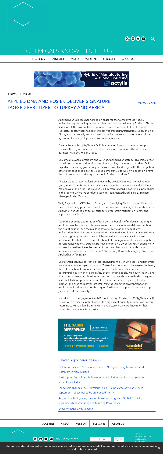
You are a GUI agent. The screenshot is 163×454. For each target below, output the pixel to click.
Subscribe (109, 59)
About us (128, 59)
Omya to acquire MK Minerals (75, 409)
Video (75, 59)
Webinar (90, 59)
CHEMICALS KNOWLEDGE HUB (69, 50)
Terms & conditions (143, 436)
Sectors (37, 59)
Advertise (58, 59)
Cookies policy (141, 439)
